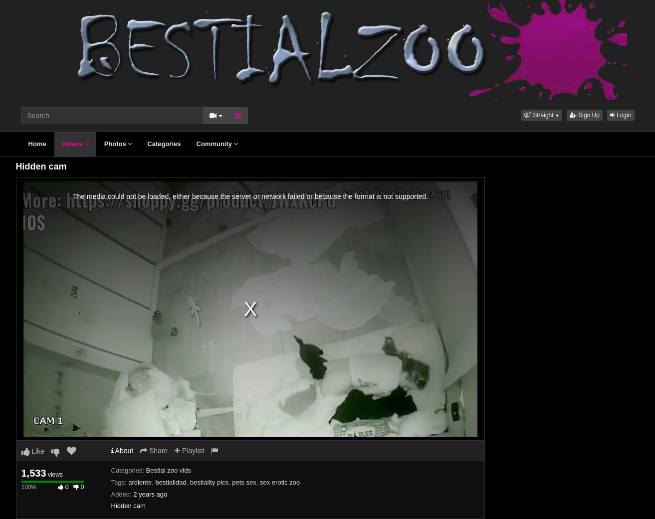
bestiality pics (209, 482)
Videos (75, 144)
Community (217, 144)
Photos (118, 144)
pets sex (244, 482)
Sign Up (585, 115)
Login (621, 115)
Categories (164, 144)
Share (154, 451)
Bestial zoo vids (168, 470)
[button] (541, 115)
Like (33, 451)
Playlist (189, 451)
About (122, 451)
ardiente (140, 482)
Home (37, 144)
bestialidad (170, 482)
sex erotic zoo (280, 482)
